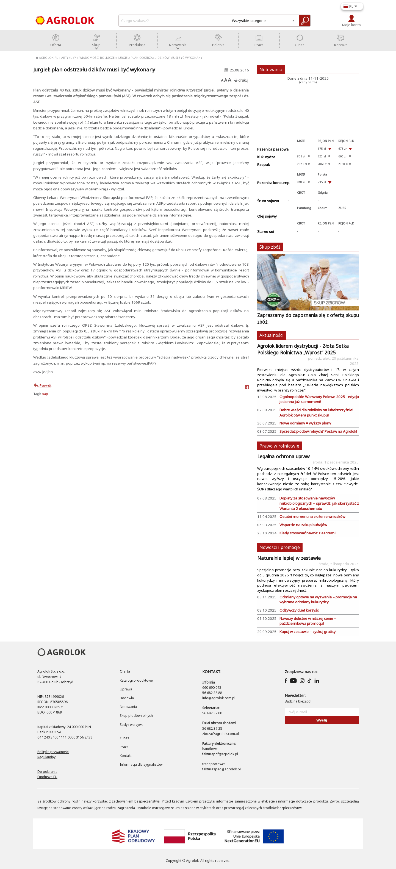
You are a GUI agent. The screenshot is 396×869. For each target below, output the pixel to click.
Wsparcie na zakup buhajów (303, 524)
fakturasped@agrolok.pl (221, 769)
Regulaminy (46, 757)
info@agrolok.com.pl (218, 698)
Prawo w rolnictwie (279, 446)
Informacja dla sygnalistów (141, 764)
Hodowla (127, 698)
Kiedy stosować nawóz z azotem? (307, 533)
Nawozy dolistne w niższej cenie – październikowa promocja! (307, 621)
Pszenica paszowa (273, 149)
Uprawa (126, 689)
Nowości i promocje (279, 547)
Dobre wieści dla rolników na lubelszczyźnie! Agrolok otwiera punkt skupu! (316, 412)
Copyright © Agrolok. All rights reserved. (198, 860)
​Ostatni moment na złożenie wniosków (312, 516)
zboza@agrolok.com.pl (220, 733)
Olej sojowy (267, 216)
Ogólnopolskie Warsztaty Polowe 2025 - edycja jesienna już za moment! (319, 399)
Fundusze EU (47, 776)
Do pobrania (47, 771)
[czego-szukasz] (174, 20)
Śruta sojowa (268, 200)
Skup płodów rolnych (136, 715)
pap (45, 394)
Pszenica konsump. (273, 182)
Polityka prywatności (53, 751)
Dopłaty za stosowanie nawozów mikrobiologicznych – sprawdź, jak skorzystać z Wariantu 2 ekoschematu (319, 503)
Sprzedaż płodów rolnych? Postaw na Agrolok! (318, 431)
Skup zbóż (270, 247)
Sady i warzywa (131, 724)
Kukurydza (266, 156)
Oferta (125, 671)
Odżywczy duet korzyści (299, 610)
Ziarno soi (265, 231)
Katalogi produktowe (136, 680)
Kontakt (126, 755)
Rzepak (263, 164)
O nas (124, 738)
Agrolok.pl (47, 58)
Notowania (270, 69)
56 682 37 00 (212, 713)
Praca (124, 747)
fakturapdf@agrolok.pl (220, 754)
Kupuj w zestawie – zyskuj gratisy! (307, 631)
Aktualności (271, 335)
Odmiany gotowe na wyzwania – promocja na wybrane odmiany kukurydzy (318, 600)
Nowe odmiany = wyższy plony (305, 423)
